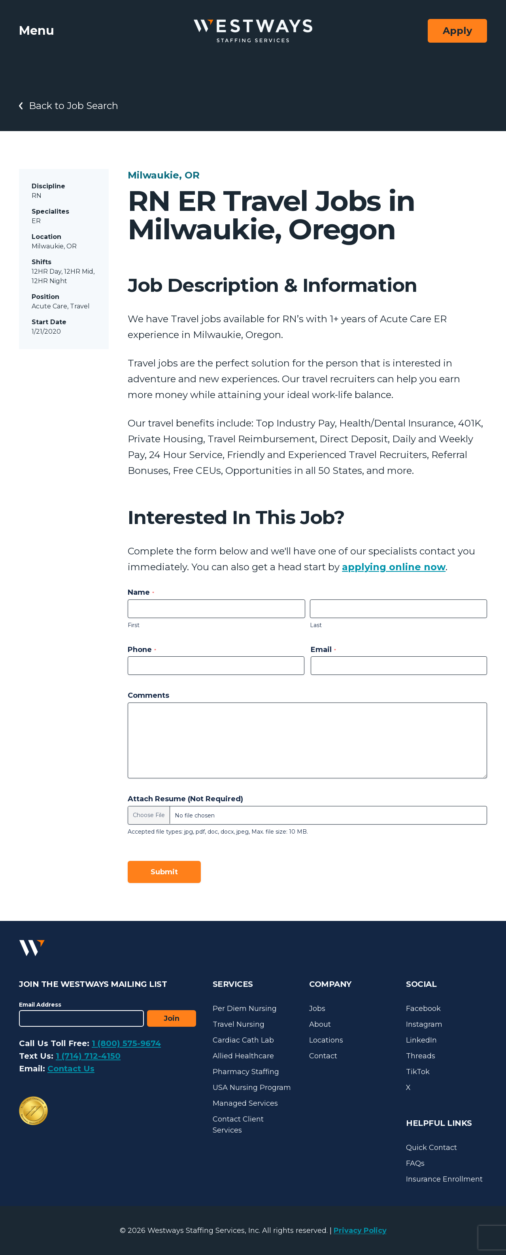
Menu (36, 30)
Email (323, 649)
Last (316, 625)
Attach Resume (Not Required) (185, 799)
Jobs (317, 1008)
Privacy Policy (360, 1230)
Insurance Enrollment (444, 1179)
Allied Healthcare (243, 1056)
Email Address (40, 1004)
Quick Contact (431, 1147)
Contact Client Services (238, 1125)
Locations (326, 1040)
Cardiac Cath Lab (243, 1040)
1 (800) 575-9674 (126, 1043)
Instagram (424, 1024)
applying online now (394, 567)
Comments (148, 695)
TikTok (418, 1071)
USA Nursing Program (252, 1087)
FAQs (415, 1163)
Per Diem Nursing (245, 1008)
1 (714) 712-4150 (88, 1056)
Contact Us (70, 1068)
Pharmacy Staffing (246, 1071)
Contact (323, 1056)
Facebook (423, 1008)
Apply (457, 30)
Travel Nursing (238, 1024)
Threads (420, 1056)
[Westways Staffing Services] (253, 31)
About (320, 1024)
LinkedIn (421, 1040)
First (134, 625)
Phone (142, 649)
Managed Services (245, 1103)
